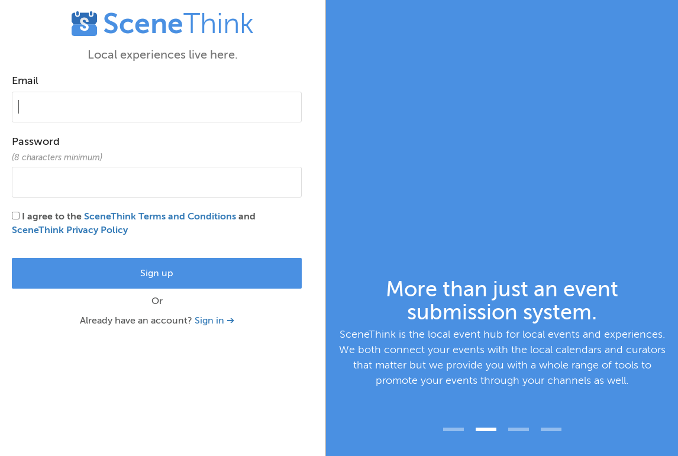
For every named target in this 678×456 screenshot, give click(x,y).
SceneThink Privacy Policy (70, 230)
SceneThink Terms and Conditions (160, 216)
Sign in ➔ (214, 320)
